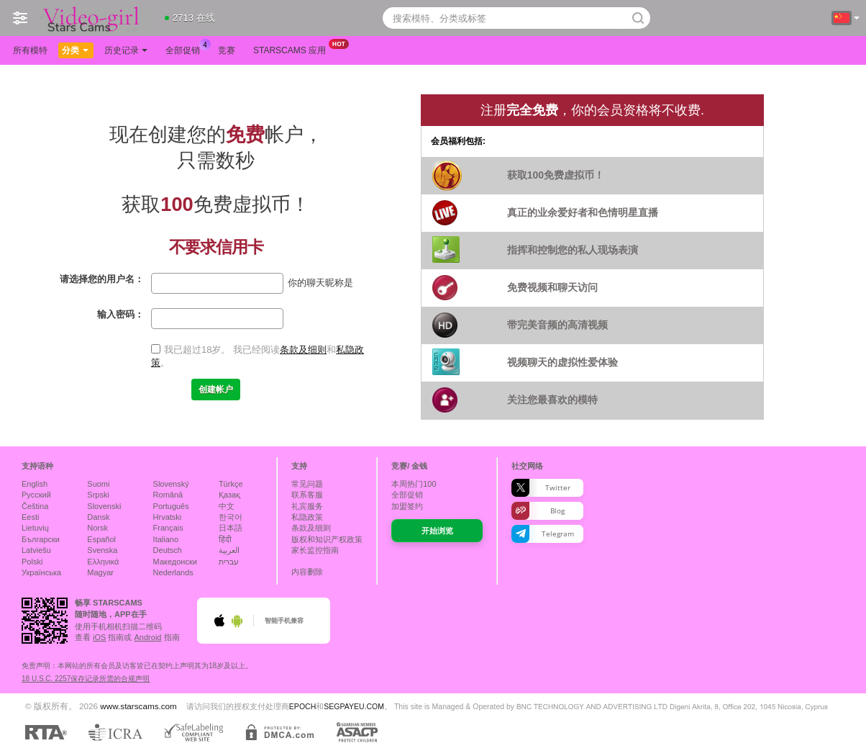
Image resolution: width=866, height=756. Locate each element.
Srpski (98, 494)
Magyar (100, 572)
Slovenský (171, 484)
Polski (32, 561)
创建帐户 (216, 389)
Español (101, 539)
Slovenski (104, 506)
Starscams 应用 (293, 48)
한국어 (230, 517)
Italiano (165, 539)
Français (168, 527)
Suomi (98, 484)
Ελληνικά (103, 561)
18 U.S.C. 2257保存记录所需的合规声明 (86, 679)
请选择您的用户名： (102, 279)
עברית (229, 561)
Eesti (30, 517)
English (34, 484)
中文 (226, 506)
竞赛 (226, 50)
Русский (36, 494)
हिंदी (225, 539)
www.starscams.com (138, 706)
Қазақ (229, 494)
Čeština (35, 506)
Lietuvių (35, 527)
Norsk (97, 527)
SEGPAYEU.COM (354, 706)
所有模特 (30, 50)
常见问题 (307, 484)
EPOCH (302, 706)
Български (41, 539)
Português (171, 506)
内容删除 (307, 571)
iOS (99, 637)
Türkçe (231, 484)
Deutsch (167, 550)
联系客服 (307, 494)
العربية (229, 550)
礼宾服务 (307, 506)
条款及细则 (303, 349)
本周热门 (413, 484)
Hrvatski (167, 517)
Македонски (175, 561)
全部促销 (186, 48)
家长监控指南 (315, 550)
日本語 (230, 527)
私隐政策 (307, 517)
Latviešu (36, 550)
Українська (41, 572)
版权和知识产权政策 (327, 539)
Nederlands (173, 572)
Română (168, 494)
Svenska (102, 550)
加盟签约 (407, 506)
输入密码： (120, 314)
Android (148, 637)
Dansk (98, 517)
